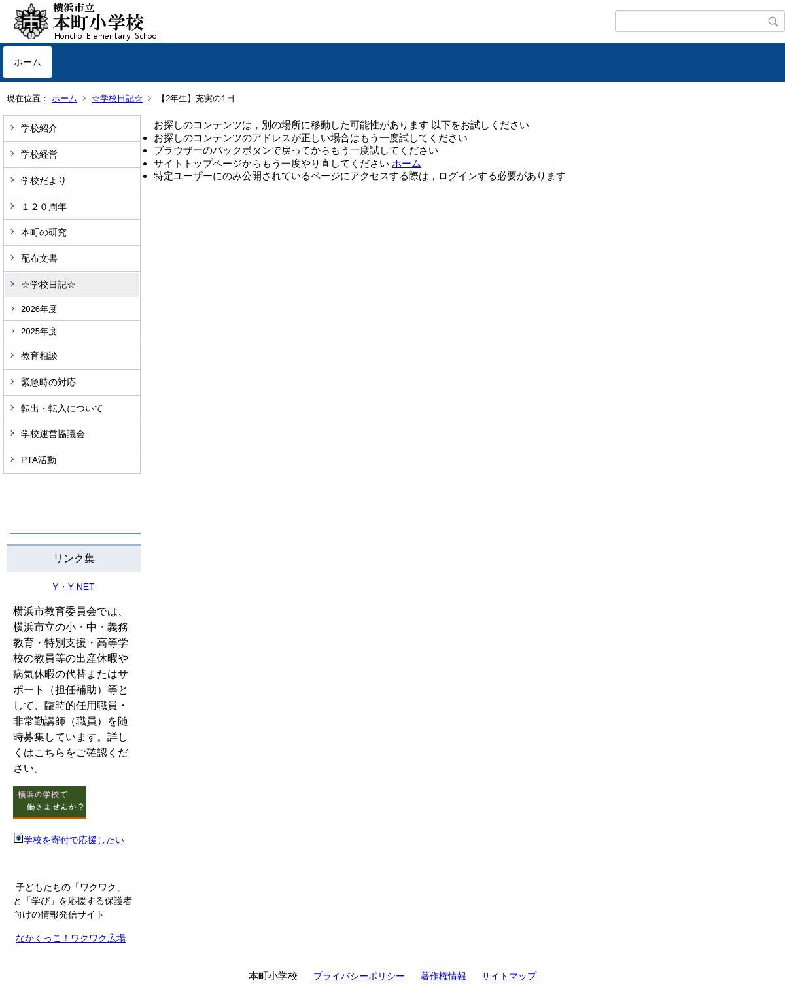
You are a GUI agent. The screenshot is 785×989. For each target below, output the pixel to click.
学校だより (44, 180)
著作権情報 (443, 976)
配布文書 (39, 258)
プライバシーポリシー (359, 976)
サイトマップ (508, 976)
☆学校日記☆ (117, 98)
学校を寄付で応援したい (68, 840)
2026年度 (39, 309)
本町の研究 (44, 232)
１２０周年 (44, 206)
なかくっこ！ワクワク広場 (71, 938)
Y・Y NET (73, 586)
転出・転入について (62, 408)
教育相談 (39, 356)
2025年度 (39, 331)
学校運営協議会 (53, 433)
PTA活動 (38, 460)
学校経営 (39, 154)
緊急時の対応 (48, 382)
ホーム (27, 62)
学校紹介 (39, 128)
